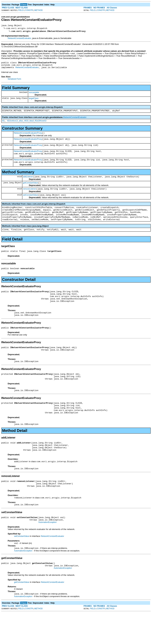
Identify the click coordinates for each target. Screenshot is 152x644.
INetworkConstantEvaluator (19, 39)
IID (3, 124)
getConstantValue (30, 190)
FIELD (21, 10)
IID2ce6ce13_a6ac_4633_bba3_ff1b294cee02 (26, 124)
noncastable (34, 94)
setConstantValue (30, 203)
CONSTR (29, 10)
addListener (28, 183)
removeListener (29, 196)
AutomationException (47, 551)
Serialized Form (14, 81)
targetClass (33, 100)
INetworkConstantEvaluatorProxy (28, 136)
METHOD (38, 10)
